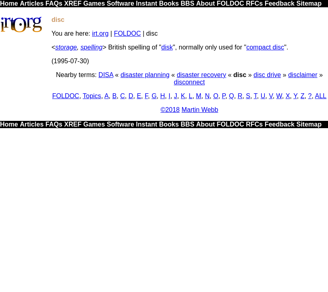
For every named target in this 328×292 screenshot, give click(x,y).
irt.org (100, 33)
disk (167, 47)
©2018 (170, 109)
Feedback (280, 3)
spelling (92, 47)
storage (66, 47)
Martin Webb (200, 109)
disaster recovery (201, 74)
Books (169, 3)
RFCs (254, 3)
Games (94, 3)
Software (120, 3)
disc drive (267, 74)
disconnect (189, 82)
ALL (320, 95)
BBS (188, 3)
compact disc (265, 47)
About (205, 3)
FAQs (53, 3)
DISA (106, 74)
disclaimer (302, 74)
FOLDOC (230, 3)
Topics (92, 95)
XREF (72, 3)
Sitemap (309, 3)
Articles (32, 3)
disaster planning (144, 74)
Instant (146, 3)
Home (9, 3)
